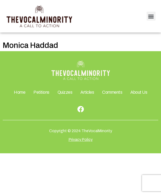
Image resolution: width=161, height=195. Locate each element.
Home (19, 92)
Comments (112, 92)
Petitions (41, 92)
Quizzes (65, 92)
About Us (138, 92)
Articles (87, 92)
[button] (151, 16)
